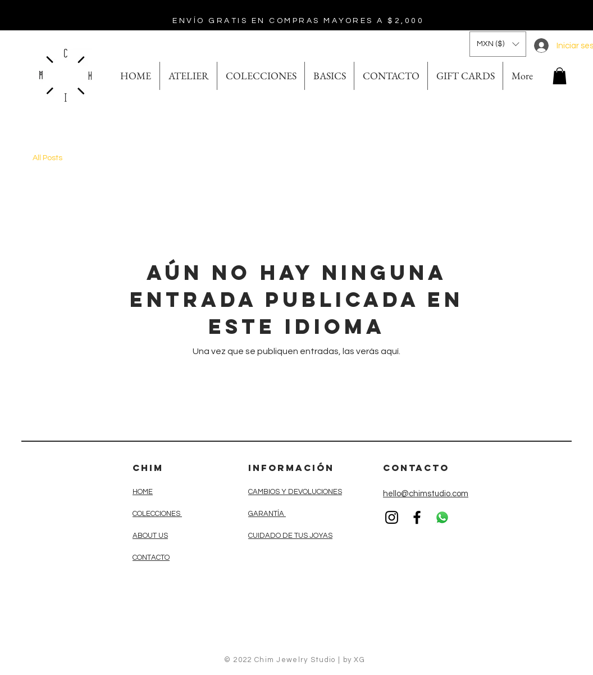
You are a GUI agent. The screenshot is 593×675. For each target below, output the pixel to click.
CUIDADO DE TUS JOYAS (290, 536)
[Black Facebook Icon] (417, 517)
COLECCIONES (157, 514)
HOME (143, 492)
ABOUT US (150, 536)
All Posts (47, 158)
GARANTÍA (267, 514)
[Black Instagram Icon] (391, 517)
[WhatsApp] (442, 517)
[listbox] (497, 44)
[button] (497, 44)
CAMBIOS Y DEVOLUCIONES (295, 492)
